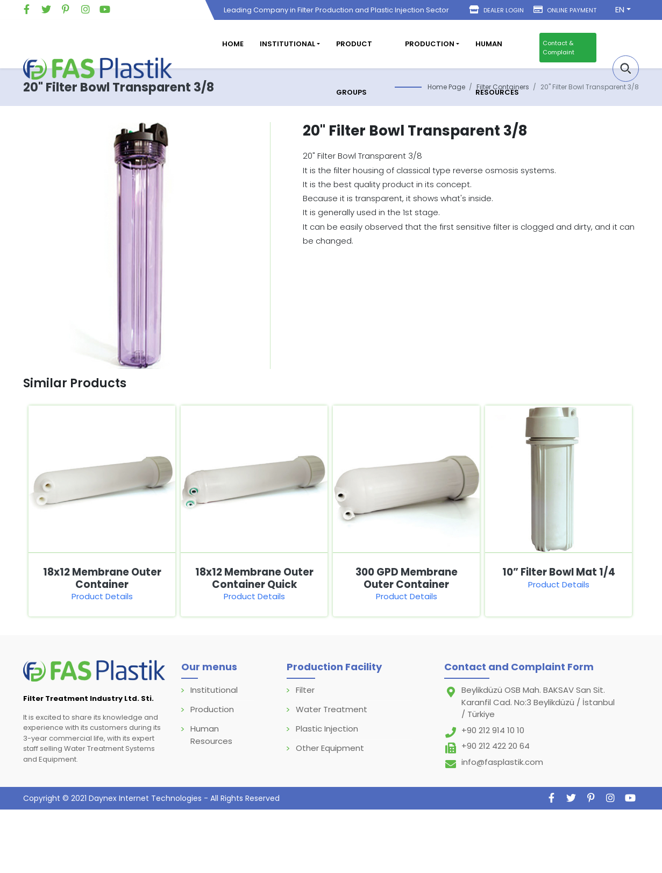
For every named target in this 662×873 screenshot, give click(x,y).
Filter (305, 689)
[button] (626, 68)
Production (212, 709)
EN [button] (619, 9)
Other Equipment (330, 748)
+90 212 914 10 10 (492, 730)
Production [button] (429, 44)
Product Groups (354, 68)
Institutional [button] (287, 44)
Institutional (214, 689)
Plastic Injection (327, 728)
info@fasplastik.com (502, 762)
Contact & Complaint (558, 47)
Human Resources (497, 68)
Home (233, 44)
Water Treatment (331, 709)
